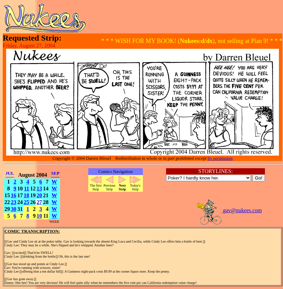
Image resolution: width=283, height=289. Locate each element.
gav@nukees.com (229, 210)
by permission (220, 158)
